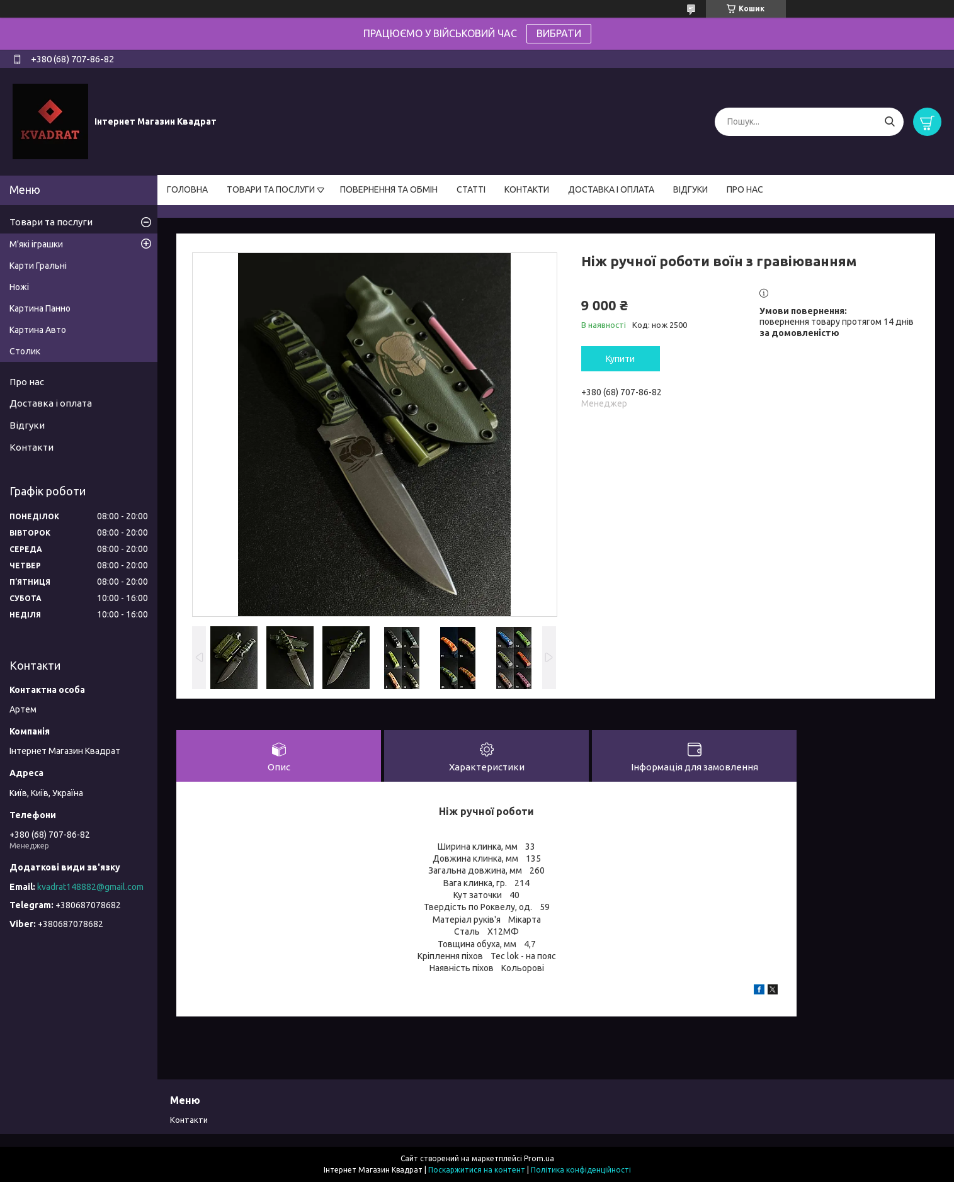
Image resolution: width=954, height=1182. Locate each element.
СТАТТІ (471, 189)
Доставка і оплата (50, 403)
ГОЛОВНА (187, 189)
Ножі (19, 287)
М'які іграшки (36, 244)
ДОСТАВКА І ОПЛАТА (611, 189)
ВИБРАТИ (559, 33)
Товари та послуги (51, 222)
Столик (24, 351)
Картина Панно (40, 308)
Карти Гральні (38, 266)
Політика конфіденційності (581, 1170)
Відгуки (27, 425)
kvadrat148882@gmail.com (90, 887)
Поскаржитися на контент (476, 1170)
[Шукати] (889, 122)
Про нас (26, 381)
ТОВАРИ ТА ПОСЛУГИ (271, 189)
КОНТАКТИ (526, 189)
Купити (620, 359)
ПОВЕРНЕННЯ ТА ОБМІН (389, 189)
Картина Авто (37, 330)
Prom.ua (539, 1158)
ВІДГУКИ (690, 189)
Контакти (31, 447)
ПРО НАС (745, 189)
